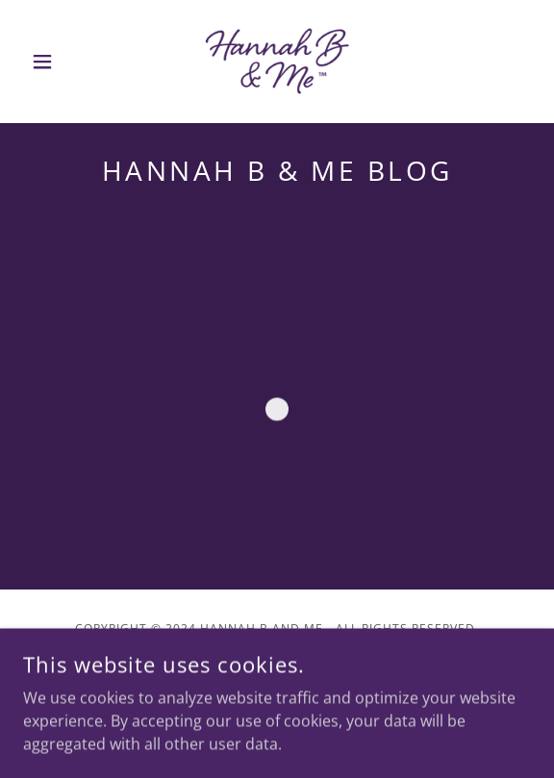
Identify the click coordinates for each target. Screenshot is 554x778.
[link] (277, 61)
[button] (61, 61)
